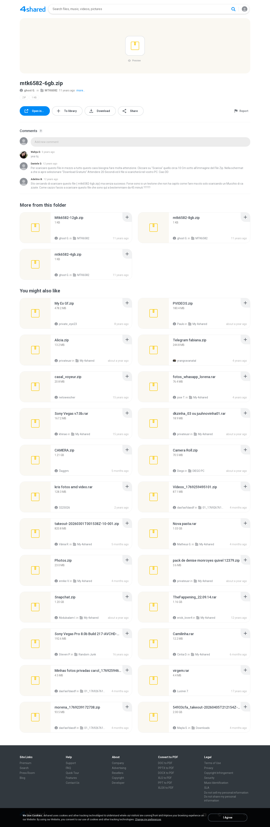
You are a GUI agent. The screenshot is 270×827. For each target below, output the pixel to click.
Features (71, 777)
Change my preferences (148, 819)
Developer (118, 782)
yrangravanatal (184, 360)
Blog (22, 777)
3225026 (62, 507)
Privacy (208, 768)
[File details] (35, 227)
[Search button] (233, 9)
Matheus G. (182, 544)
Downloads (201, 727)
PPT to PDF (165, 782)
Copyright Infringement (218, 772)
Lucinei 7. (181, 691)
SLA (206, 787)
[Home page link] (32, 9)
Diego (178, 470)
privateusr (63, 360)
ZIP (24, 97)
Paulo (178, 324)
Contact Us (72, 782)
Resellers (117, 772)
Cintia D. (180, 654)
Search (24, 768)
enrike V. (62, 581)
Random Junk (85, 654)
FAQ (68, 768)
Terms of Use (212, 763)
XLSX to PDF (165, 787)
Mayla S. (180, 727)
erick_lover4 (182, 617)
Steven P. (62, 654)
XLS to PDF (165, 777)
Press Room (27, 772)
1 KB (34, 97)
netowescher (65, 397)
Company (118, 763)
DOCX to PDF (166, 772)
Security (209, 777)
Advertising (119, 768)
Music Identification (216, 782)
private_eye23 (66, 324)
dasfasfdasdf (183, 507)
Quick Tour (72, 772)
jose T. (179, 397)
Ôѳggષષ (62, 470)
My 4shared (197, 324)
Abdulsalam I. (65, 617)
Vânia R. (62, 544)
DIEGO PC (196, 470)
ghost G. (27, 90)
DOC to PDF (165, 763)
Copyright (118, 777)
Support (71, 763)
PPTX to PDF (166, 768)
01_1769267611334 (211, 507)
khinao (61, 434)
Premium (25, 763)
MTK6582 (48, 90)
